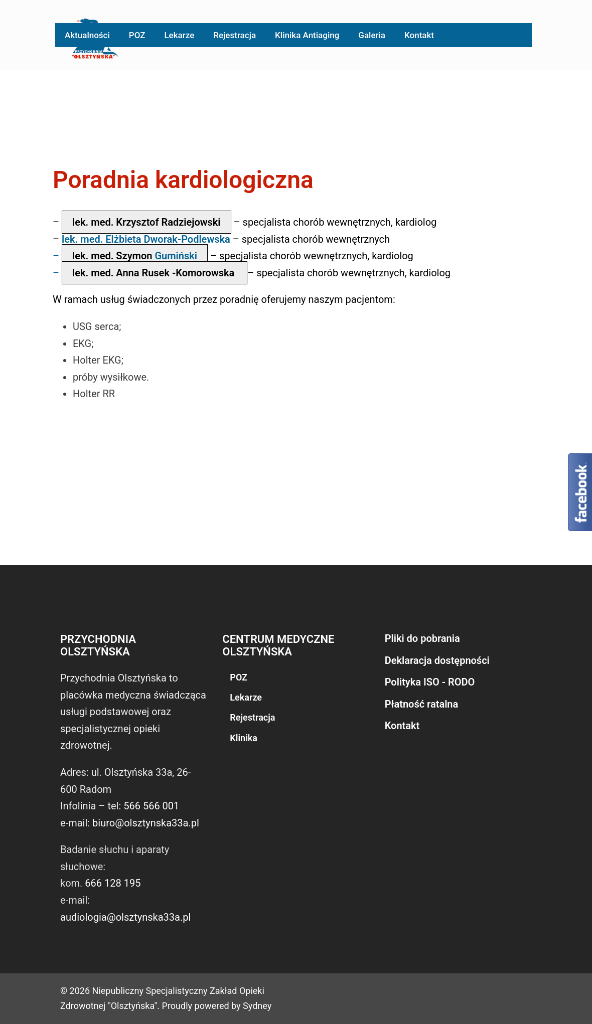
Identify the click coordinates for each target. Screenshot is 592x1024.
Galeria (371, 35)
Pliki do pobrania (422, 638)
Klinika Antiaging (307, 35)
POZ (137, 35)
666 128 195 (112, 883)
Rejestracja (234, 35)
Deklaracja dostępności (437, 660)
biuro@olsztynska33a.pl (145, 823)
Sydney (257, 1005)
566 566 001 (151, 806)
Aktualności (87, 35)
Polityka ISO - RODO (430, 682)
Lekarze (179, 35)
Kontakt (419, 35)
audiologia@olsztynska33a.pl (125, 917)
